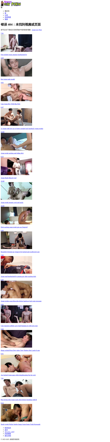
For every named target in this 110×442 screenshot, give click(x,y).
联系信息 (8, 428)
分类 (6, 15)
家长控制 (8, 436)
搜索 (6, 19)
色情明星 (8, 17)
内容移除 (8, 433)
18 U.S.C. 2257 (9, 432)
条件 (6, 430)
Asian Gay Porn (37, 30)
